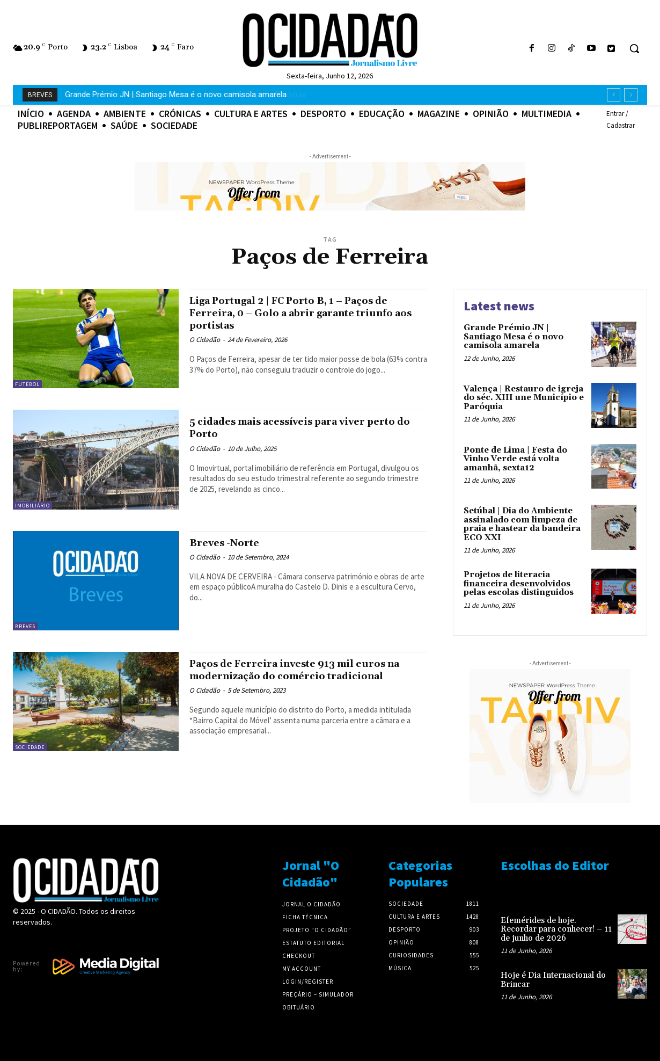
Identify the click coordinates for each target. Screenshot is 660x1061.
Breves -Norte (229, 543)
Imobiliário (32, 505)
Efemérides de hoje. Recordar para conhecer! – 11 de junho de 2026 (556, 929)
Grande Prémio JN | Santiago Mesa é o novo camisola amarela (513, 337)
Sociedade (30, 747)
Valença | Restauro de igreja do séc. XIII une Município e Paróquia (180, 94)
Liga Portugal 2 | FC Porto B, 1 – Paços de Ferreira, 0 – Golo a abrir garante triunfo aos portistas (300, 313)
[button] (634, 48)
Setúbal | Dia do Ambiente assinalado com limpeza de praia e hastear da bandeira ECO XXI (522, 524)
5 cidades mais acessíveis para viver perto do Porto (294, 428)
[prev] (613, 94)
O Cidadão (204, 339)
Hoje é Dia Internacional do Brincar (553, 980)
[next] (630, 94)
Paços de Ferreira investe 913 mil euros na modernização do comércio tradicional (304, 676)
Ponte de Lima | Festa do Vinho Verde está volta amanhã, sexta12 (515, 459)
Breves (25, 626)
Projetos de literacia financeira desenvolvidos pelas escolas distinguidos (519, 584)
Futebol (27, 384)
